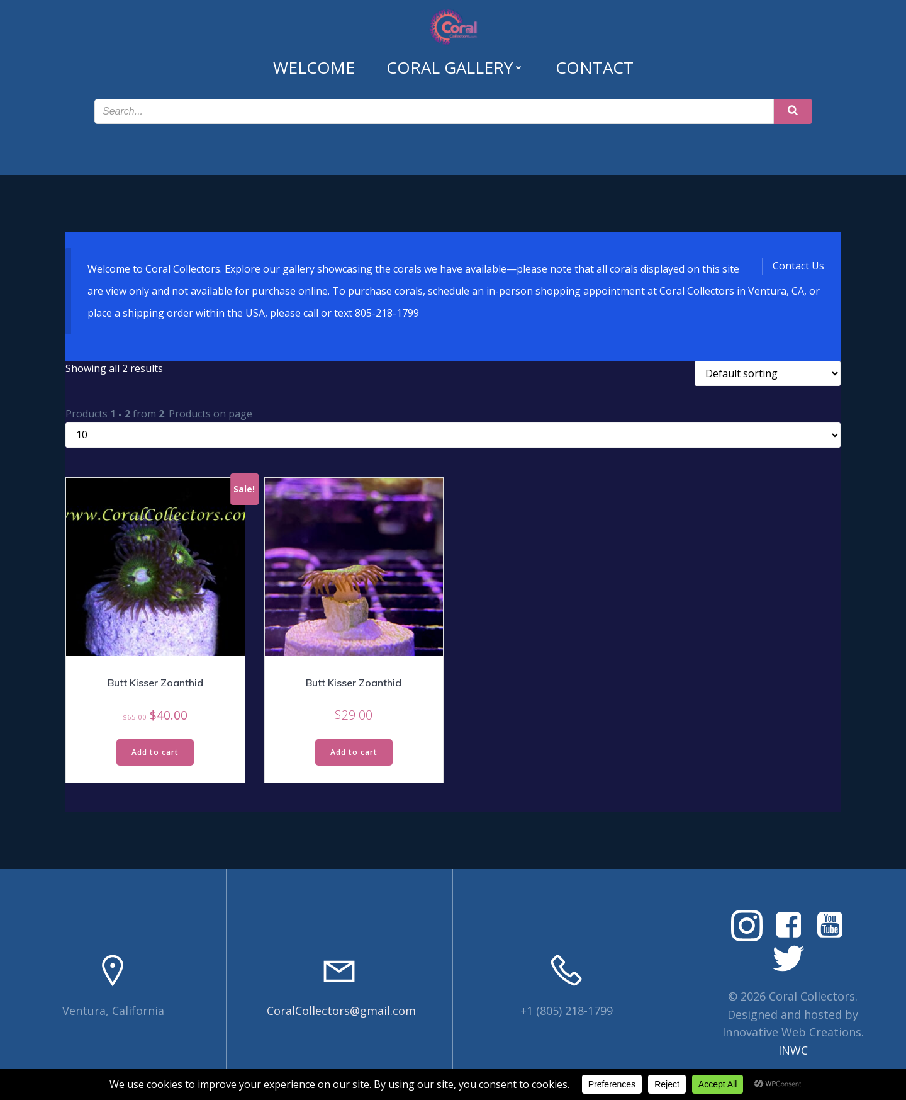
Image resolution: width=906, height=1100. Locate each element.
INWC (793, 1050)
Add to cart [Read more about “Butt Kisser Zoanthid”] (155, 752)
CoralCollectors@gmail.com (341, 1010)
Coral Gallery (455, 67)
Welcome (314, 67)
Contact (595, 67)
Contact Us (798, 266)
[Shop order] (768, 373)
